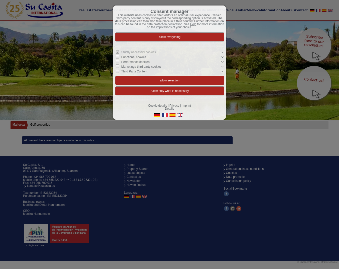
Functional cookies (133, 57)
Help (193, 24)
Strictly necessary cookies (138, 52)
